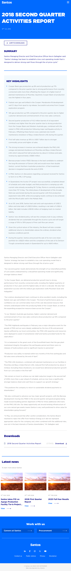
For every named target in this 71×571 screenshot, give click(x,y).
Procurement (45, 530)
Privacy (42, 556)
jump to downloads (15, 43)
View (3, 508)
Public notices (31, 556)
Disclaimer (53, 556)
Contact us (18, 556)
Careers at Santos (12, 530)
